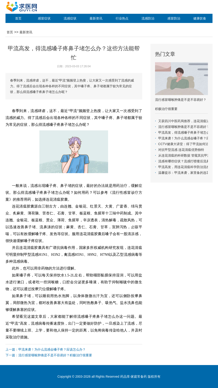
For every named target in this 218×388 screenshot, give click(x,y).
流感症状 (70, 18)
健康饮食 (199, 18)
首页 (18, 18)
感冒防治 (173, 18)
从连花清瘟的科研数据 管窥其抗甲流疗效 (187, 155)
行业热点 (122, 18)
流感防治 (148, 18)
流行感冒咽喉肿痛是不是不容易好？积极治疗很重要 (55, 355)
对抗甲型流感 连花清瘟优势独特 (181, 150)
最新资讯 (96, 18)
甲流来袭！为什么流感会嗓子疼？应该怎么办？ (52, 349)
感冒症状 (44, 18)
